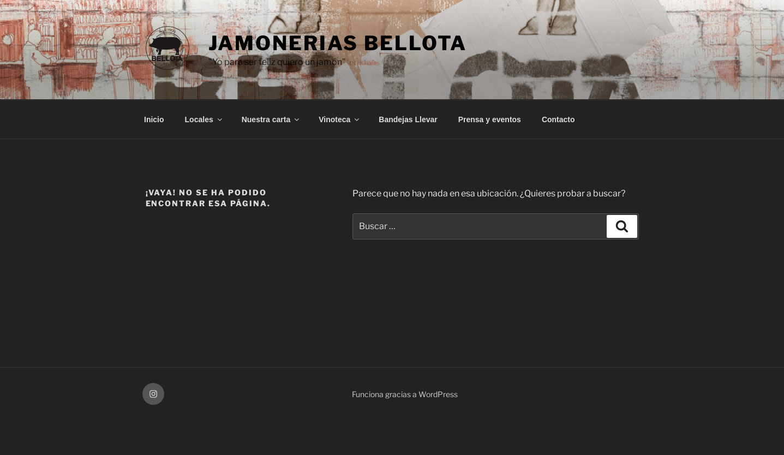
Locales (204, 119)
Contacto (558, 119)
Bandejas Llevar (408, 119)
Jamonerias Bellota (338, 43)
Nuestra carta (271, 119)
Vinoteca (340, 119)
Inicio (154, 119)
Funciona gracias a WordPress (405, 394)
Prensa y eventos (489, 119)
